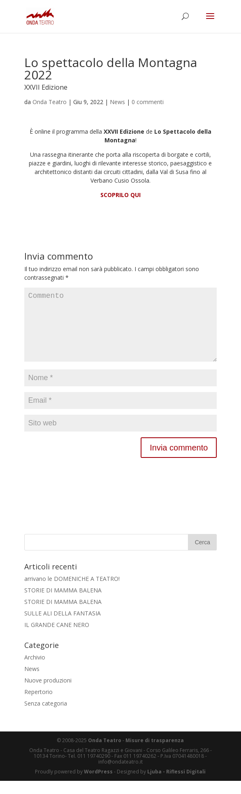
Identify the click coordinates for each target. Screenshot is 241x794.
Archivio (34, 670)
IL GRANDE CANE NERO (56, 638)
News (117, 102)
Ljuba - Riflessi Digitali (176, 784)
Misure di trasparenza (154, 753)
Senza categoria (45, 716)
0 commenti (148, 102)
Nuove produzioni (48, 693)
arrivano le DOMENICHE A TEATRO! (72, 592)
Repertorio (38, 705)
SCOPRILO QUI (120, 195)
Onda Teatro (49, 102)
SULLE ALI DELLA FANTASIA (62, 626)
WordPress (98, 784)
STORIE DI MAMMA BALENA (63, 603)
